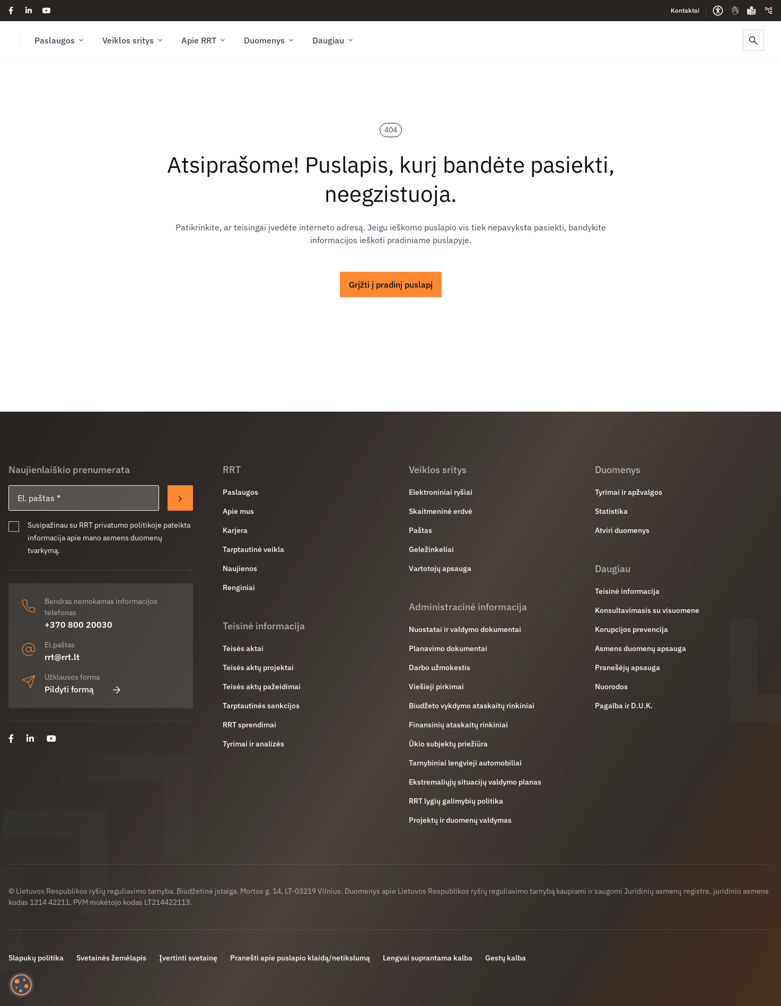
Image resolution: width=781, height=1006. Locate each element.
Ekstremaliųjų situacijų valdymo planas (475, 782)
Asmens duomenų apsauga (640, 648)
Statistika (611, 511)
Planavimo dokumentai (448, 648)
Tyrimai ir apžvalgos (628, 492)
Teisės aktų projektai (258, 667)
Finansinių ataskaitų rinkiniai (458, 724)
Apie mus (238, 511)
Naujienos (240, 568)
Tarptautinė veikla (253, 549)
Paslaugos (59, 40)
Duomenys (269, 40)
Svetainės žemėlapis (111, 958)
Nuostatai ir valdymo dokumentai (465, 629)
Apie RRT (204, 40)
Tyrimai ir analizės (253, 744)
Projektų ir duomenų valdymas (460, 820)
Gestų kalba (505, 958)
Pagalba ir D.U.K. (624, 705)
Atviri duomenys (622, 530)
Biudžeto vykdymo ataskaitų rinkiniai (471, 705)
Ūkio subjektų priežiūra (448, 744)
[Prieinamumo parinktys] (718, 10)
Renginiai (239, 587)
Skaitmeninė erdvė (440, 511)
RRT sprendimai (249, 724)
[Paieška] (753, 40)
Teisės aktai (243, 648)
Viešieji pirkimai (436, 686)
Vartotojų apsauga (440, 568)
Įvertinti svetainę (188, 958)
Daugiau (333, 40)
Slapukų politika (36, 958)
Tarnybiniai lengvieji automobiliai (465, 763)
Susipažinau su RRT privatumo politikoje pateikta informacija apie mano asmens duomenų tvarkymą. (109, 537)
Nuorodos (611, 686)
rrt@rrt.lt (62, 657)
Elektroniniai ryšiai (440, 492)
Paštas (420, 530)
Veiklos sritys (133, 40)
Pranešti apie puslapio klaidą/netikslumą (300, 958)
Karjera (235, 530)
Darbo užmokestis (439, 667)
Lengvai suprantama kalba (427, 958)
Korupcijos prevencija (631, 629)
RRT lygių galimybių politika (456, 801)
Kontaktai (685, 10)
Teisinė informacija (627, 591)
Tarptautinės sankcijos (261, 705)
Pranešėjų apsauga (627, 667)
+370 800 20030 (78, 624)
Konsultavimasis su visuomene (647, 610)
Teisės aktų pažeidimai (262, 686)
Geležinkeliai (431, 549)
